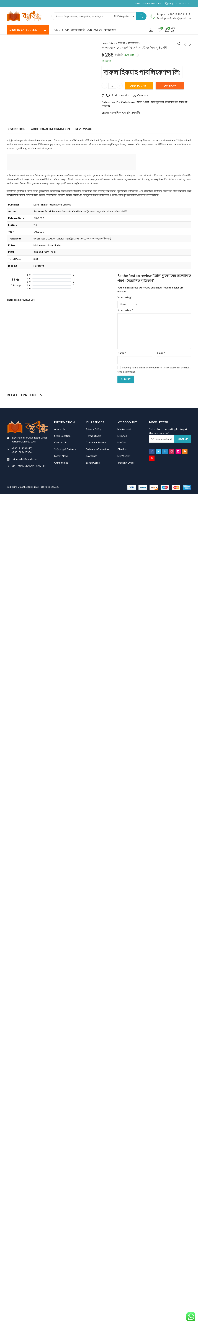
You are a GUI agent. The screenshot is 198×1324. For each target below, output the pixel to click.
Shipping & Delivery (65, 449)
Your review (125, 310)
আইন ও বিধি (143, 102)
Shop (112, 43)
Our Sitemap (61, 462)
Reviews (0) (83, 129)
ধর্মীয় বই (183, 102)
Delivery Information (97, 449)
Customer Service (96, 442)
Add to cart (139, 85)
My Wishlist (123, 455)
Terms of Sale (93, 435)
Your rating (124, 297)
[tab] (16, 129)
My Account (124, 429)
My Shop (122, 435)
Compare (142, 95)
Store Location (62, 435)
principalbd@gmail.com (24, 459)
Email (161, 352)
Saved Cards (93, 462)
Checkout (122, 449)
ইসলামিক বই (133, 43)
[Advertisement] (72, 163)
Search (141, 16)
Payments (91, 455)
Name (121, 352)
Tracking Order (125, 462)
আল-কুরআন (157, 102)
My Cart (121, 442)
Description (16, 129)
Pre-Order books (125, 102)
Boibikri (31, 486)
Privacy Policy (93, 429)
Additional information (50, 129)
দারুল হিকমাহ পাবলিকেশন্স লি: (142, 72)
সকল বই (121, 43)
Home (105, 43)
